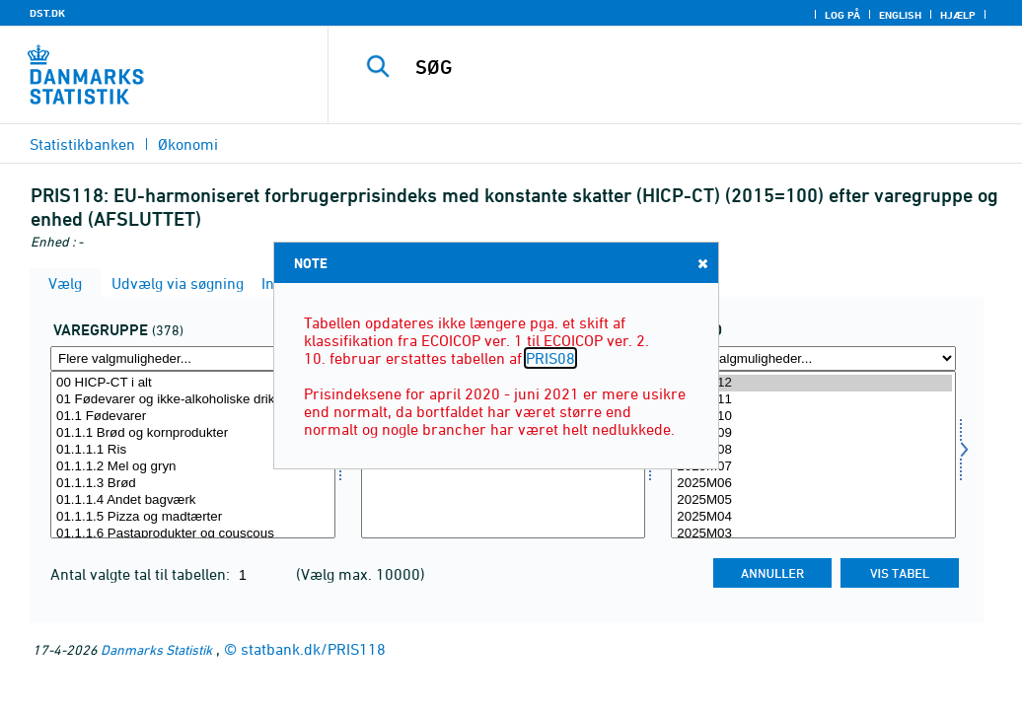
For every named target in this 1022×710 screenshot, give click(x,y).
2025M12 (813, 383)
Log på (842, 15)
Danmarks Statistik (156, 649)
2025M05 (813, 500)
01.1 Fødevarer (192, 416)
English (900, 15)
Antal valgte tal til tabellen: (142, 574)
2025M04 (813, 517)
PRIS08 (550, 358)
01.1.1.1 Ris (192, 450)
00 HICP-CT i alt (192, 383)
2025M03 (813, 534)
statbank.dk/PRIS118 (313, 649)
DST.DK (47, 13)
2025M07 (813, 467)
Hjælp (958, 15)
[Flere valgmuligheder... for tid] (813, 358)
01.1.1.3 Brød (192, 483)
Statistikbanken (82, 144)
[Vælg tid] (813, 454)
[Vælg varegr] (192, 454)
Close (701, 262)
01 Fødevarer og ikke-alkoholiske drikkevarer (192, 399)
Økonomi (188, 144)
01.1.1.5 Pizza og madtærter (192, 517)
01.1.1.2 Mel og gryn (192, 467)
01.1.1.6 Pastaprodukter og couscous (192, 534)
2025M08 (813, 450)
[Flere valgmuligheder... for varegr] (192, 358)
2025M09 (813, 433)
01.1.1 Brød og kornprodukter (192, 433)
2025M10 (813, 416)
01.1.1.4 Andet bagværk (192, 500)
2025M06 (813, 483)
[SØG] (681, 67)
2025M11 (813, 399)
